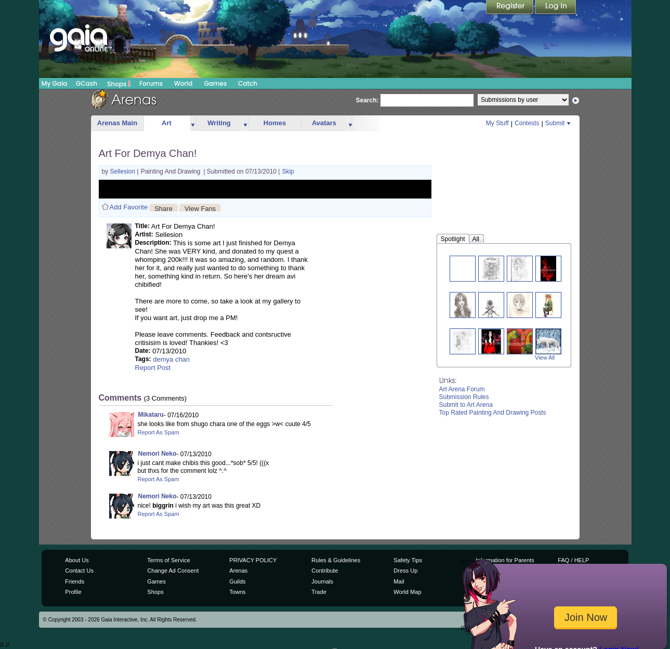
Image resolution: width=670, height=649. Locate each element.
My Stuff (497, 123)
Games (215, 83)
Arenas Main (117, 123)
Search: (367, 100)
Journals (322, 581)
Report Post (153, 368)
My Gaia (54, 83)
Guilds (237, 581)
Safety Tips (407, 560)
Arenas (238, 570)
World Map (407, 592)
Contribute (324, 570)
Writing (219, 123)
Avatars (324, 123)
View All (545, 357)
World (183, 83)
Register (510, 8)
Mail (398, 581)
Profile (73, 592)
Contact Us (79, 570)
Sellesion (123, 171)
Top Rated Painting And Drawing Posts (492, 412)
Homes (275, 123)
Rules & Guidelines (335, 560)
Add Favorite (129, 207)
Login (555, 8)
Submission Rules (464, 397)
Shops (118, 83)
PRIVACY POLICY (253, 560)
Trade (318, 592)
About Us (76, 560)
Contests (527, 123)
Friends (74, 581)
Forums (151, 83)
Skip (288, 171)
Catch (247, 83)
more (193, 123)
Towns (237, 592)
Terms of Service (168, 560)
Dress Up (405, 570)
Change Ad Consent (173, 570)
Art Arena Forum (462, 389)
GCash (86, 83)
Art (167, 123)
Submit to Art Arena (466, 404)
